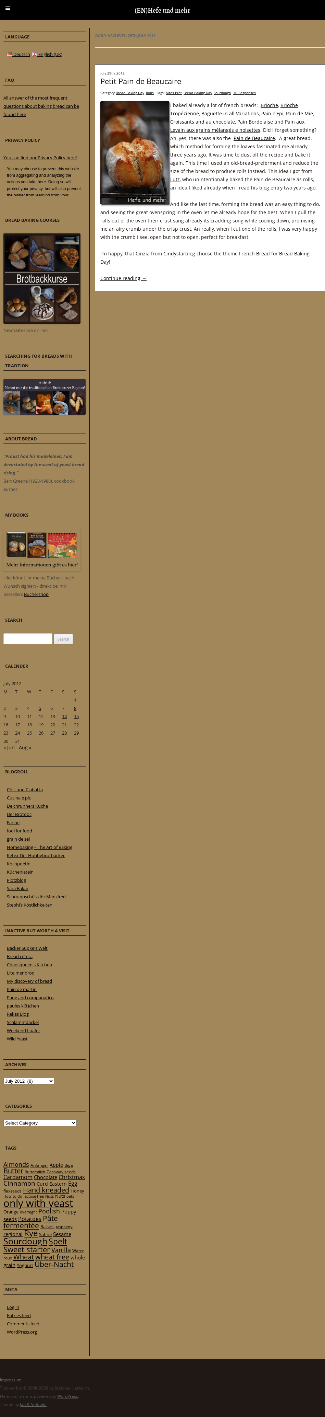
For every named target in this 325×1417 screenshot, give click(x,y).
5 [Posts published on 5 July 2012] (40, 708)
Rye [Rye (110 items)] (31, 1233)
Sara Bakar (17, 888)
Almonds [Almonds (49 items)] (16, 1164)
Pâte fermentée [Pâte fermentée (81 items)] (30, 1222)
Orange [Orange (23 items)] (10, 1212)
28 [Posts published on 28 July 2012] (64, 733)
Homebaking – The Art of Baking (39, 847)
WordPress (67, 1396)
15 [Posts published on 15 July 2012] (76, 716)
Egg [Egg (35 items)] (72, 1183)
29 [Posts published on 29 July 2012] (76, 733)
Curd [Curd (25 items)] (42, 1184)
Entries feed (19, 1315)
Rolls (150, 92)
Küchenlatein (20, 872)
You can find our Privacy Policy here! (40, 157)
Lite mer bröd (21, 973)
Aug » (25, 747)
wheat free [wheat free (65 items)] (52, 1257)
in (225, 113)
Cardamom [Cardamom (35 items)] (18, 1177)
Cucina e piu (19, 798)
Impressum (11, 1380)
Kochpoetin (18, 864)
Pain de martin (22, 989)
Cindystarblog (179, 253)
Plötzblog (16, 880)
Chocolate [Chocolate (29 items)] (45, 1177)
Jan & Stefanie (33, 1404)
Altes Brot (174, 92)
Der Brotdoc (19, 814)
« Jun (9, 747)
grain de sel (18, 839)
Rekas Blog (18, 1014)
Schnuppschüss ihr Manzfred (36, 897)
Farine (13, 822)
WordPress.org (22, 1332)
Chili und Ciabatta (25, 789)
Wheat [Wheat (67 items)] (23, 1257)
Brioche (269, 105)
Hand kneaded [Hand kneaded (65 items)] (46, 1190)
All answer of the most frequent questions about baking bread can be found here (41, 106)
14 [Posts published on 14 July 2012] (64, 716)
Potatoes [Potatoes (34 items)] (29, 1219)
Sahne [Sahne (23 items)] (45, 1234)
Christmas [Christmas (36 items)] (72, 1177)
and (200, 121)
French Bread (254, 253)
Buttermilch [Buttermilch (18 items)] (35, 1171)
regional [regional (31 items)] (13, 1234)
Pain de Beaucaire (254, 138)
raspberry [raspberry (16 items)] (64, 1226)
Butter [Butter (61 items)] (13, 1170)
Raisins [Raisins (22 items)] (47, 1226)
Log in (13, 1307)
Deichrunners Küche (27, 806)
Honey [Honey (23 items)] (77, 1191)
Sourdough (222, 92)
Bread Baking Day (130, 92)
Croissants (183, 121)
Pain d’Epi (272, 113)
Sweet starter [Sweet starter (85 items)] (26, 1249)
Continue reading (123, 278)
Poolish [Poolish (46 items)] (49, 1211)
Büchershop (36, 594)
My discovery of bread (29, 981)
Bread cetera (20, 956)
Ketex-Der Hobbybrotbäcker (36, 855)
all (232, 113)
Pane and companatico (30, 997)
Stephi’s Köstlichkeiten (29, 905)
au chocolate (220, 121)
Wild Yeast (17, 1039)
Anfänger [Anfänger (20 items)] (39, 1165)
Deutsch (18, 54)
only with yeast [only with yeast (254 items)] (38, 1203)
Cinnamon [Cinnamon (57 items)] (19, 1183)
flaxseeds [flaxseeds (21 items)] (12, 1191)
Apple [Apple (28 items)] (56, 1165)
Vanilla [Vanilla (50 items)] (61, 1249)
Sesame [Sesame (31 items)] (62, 1234)
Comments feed (23, 1324)
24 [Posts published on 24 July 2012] (17, 733)
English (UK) (47, 54)
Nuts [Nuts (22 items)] (60, 1196)
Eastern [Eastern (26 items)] (58, 1183)
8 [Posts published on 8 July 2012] (75, 708)
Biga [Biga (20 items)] (68, 1165)
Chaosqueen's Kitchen (29, 964)
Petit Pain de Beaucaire (140, 81)
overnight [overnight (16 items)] (28, 1212)
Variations (247, 113)
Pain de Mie (299, 113)
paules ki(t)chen (23, 1006)
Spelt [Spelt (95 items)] (58, 1241)
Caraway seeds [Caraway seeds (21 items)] (61, 1172)
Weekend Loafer (23, 1030)
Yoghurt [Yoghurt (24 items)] (25, 1265)
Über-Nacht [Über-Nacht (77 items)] (54, 1264)
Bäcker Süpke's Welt (27, 948)
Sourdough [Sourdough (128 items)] (25, 1241)
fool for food (19, 831)
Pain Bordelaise (255, 121)
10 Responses (244, 92)
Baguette (211, 113)
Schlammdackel (23, 1022)
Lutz (175, 179)
